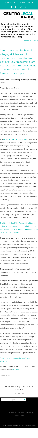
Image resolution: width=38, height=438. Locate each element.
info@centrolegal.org (25, 2)
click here (15, 370)
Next (34, 41)
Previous (27, 41)
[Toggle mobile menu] (34, 19)
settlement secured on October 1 (16, 139)
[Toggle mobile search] (30, 19)
